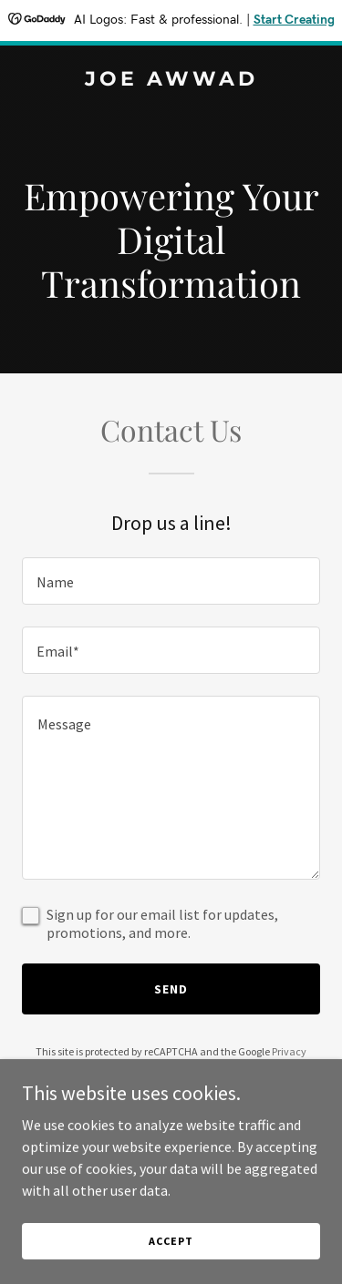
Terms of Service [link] (181, 1068)
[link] (171, 80)
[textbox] (171, 581)
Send (171, 989)
